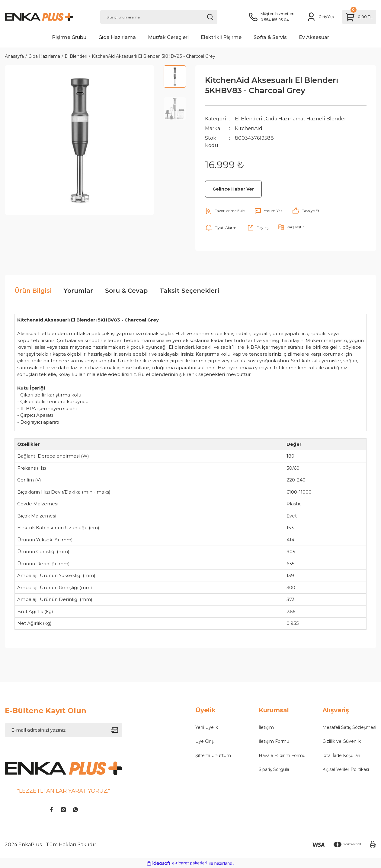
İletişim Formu (274, 741)
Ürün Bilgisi (33, 290)
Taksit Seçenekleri (189, 290)
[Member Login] (320, 17)
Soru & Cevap (126, 290)
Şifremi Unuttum (213, 755)
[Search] (159, 17)
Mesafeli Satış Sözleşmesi (349, 727)
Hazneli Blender (326, 119)
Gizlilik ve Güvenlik (341, 741)
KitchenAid (248, 128)
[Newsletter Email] (63, 730)
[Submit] (116, 730)
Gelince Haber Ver (233, 189)
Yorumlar (78, 290)
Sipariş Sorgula (274, 769)
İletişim (266, 727)
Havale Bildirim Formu (282, 755)
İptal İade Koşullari (341, 755)
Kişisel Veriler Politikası (345, 769)
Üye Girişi (205, 741)
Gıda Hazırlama (284, 119)
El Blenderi (248, 119)
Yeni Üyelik (206, 727)
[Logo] (48, 17)
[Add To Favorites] (225, 210)
